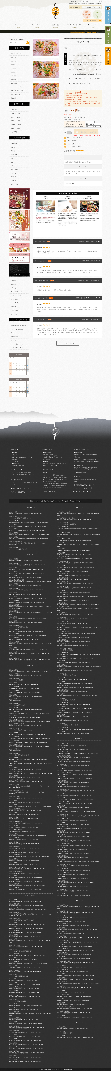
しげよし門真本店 (62, 542)
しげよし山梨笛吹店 (14, 883)
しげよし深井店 (61, 590)
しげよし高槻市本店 (62, 526)
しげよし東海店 (13, 957)
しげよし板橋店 (13, 699)
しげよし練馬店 (13, 682)
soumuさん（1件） (40, 241)
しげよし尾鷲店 (13, 974)
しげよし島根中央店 (62, 826)
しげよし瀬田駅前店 (62, 702)
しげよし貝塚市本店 (62, 594)
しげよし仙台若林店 (14, 604)
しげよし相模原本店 (14, 749)
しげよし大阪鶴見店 (62, 582)
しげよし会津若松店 (14, 658)
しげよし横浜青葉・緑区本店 (16, 724)
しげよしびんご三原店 (63, 801)
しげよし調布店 (13, 715)
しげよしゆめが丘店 (14, 970)
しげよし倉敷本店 (62, 764)
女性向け (94, 32)
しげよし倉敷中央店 (62, 743)
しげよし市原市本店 (14, 838)
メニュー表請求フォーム (20, 492)
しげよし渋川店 (13, 850)
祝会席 (13, 72)
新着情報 (13, 306)
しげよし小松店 (13, 1042)
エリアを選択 (91, 7)
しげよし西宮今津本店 (63, 644)
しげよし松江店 (61, 830)
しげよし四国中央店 (62, 880)
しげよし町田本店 (13, 703)
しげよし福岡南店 (62, 944)
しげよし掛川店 (13, 1007)
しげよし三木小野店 (62, 656)
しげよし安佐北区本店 (63, 789)
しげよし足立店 (13, 694)
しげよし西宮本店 (62, 673)
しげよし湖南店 (61, 694)
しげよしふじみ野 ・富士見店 (16, 780)
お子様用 (13, 76)
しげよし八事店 (13, 922)
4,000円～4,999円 (16, 124)
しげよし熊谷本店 (13, 804)
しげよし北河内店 (62, 565)
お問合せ (13, 288)
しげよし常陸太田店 (14, 879)
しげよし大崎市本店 (14, 600)
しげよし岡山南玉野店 (63, 760)
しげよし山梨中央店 (14, 888)
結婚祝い (13, 147)
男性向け (13, 177)
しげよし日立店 (13, 875)
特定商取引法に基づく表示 (18, 325)
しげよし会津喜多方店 (15, 637)
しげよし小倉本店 (62, 927)
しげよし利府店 (13, 596)
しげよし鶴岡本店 (13, 584)
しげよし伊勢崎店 (13, 858)
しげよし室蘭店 (13, 528)
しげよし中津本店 (62, 965)
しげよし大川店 (61, 915)
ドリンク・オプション (17, 90)
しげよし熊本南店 (62, 982)
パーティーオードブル (17, 87)
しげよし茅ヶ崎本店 (14, 728)
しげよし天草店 (61, 986)
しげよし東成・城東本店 (63, 532)
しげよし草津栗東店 (62, 706)
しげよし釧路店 (13, 512)
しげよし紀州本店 (62, 719)
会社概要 (13, 284)
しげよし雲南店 (61, 822)
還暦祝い (13, 151)
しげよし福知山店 (62, 617)
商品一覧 (89, 32)
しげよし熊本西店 (62, 973)
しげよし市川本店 (13, 817)
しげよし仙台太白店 (14, 625)
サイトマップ (14, 302)
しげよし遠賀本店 (62, 932)
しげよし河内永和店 (62, 573)
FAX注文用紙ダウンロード (18, 347)
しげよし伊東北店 (13, 995)
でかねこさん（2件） (41, 319)
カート (13, 333)
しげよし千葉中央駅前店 (15, 821)
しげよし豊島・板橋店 (15, 686)
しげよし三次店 (61, 797)
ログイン (13, 340)
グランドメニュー (16, 53)
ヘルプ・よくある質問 (17, 329)
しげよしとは (14, 314)
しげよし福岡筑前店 (62, 905)
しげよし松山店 (61, 893)
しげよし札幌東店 (13, 537)
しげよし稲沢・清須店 (15, 945)
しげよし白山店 (13, 1047)
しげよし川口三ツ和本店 (15, 771)
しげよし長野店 (13, 1022)
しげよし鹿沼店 (13, 863)
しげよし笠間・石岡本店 (15, 871)
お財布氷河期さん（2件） (42, 280)
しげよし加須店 (13, 813)
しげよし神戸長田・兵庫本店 (64, 648)
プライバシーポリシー (17, 295)
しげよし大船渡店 (13, 563)
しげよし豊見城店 (62, 1027)
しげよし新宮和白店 (62, 923)
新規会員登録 (14, 336)
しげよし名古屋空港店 (15, 918)
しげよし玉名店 (61, 990)
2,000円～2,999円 (16, 117)
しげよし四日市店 (13, 982)
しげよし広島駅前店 (62, 785)
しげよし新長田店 (62, 664)
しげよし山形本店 (13, 575)
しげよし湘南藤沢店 (14, 736)
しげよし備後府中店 (62, 780)
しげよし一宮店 (13, 949)
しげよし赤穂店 (61, 677)
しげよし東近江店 (62, 710)
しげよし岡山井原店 (62, 751)
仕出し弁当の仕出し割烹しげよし (78, 32)
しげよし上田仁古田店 (15, 1017)
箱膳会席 (13, 61)
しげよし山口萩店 (62, 847)
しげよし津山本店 (62, 747)
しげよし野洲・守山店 (63, 689)
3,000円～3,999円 (16, 121)
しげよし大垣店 (13, 966)
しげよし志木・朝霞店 (15, 796)
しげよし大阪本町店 (62, 586)
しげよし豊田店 (13, 939)
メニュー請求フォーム (17, 344)
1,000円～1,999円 (16, 113)
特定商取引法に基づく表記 (82, 485)
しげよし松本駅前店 (14, 1011)
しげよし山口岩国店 (62, 851)
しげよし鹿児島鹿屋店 (63, 1011)
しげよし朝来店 (61, 660)
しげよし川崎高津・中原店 (16, 744)
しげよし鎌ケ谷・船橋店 (15, 829)
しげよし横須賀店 (13, 753)
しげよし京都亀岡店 (62, 635)
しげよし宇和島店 (62, 885)
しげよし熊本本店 (62, 977)
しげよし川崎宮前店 (14, 740)
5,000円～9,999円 (16, 128)
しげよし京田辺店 (62, 613)
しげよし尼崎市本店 (62, 652)
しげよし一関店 (13, 567)
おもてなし (14, 173)
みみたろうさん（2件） (41, 298)
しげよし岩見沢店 (13, 533)
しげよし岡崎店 (13, 926)
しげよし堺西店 (61, 569)
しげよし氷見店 (13, 1055)
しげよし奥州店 (13, 571)
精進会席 (13, 79)
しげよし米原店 (61, 714)
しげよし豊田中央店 (14, 930)
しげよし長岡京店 (62, 625)
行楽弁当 (13, 68)
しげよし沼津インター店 (15, 986)
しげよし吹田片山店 (62, 561)
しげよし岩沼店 (13, 621)
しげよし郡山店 (13, 652)
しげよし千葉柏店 (13, 833)
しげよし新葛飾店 (13, 669)
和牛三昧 (13, 57)
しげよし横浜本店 (13, 757)
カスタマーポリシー (16, 291)
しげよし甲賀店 (61, 698)
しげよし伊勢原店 (13, 767)
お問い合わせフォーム (19, 488)
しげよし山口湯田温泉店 (63, 843)
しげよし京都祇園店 (62, 639)
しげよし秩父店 (13, 800)
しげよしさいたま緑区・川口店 (17, 808)
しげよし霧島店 (61, 1015)
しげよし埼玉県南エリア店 (16, 790)
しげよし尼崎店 (61, 681)
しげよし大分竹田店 (62, 969)
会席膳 (13, 64)
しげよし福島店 (13, 648)
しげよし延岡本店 (62, 998)
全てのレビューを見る (67, 343)
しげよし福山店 (61, 805)
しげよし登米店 (13, 617)
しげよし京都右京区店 (63, 607)
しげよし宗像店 (61, 957)
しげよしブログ (15, 310)
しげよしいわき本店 (14, 642)
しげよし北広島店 (62, 793)
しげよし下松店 (61, 835)
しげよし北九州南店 (62, 948)
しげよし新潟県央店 (14, 1030)
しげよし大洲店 (61, 876)
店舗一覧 (13, 280)
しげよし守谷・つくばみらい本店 (17, 867)
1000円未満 (14, 109)
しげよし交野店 (61, 598)
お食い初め (14, 143)
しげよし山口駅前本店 (63, 839)
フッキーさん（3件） (41, 261)
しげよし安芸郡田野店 (63, 872)
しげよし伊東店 (13, 999)
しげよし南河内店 (62, 548)
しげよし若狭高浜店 (14, 1051)
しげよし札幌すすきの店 (15, 541)
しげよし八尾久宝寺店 (63, 557)
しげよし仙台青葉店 (14, 629)
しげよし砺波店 (13, 1059)
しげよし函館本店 (13, 547)
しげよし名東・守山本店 (15, 908)
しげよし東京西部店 (14, 678)
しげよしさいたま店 (14, 784)
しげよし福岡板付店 (62, 911)
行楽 (12, 165)
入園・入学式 (14, 169)
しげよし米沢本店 (13, 588)
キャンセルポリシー (16, 299)
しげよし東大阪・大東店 (63, 538)
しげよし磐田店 (13, 1003)
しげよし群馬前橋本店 (15, 846)
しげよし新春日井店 (14, 912)
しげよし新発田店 (13, 1038)
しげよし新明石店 (62, 669)
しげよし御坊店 (61, 723)
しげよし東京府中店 (14, 711)
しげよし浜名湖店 (13, 991)
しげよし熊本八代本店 (63, 994)
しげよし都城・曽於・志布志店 (65, 1007)
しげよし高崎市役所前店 (15, 854)
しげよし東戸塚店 (13, 761)
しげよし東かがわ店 (62, 868)
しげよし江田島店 (62, 776)
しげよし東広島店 (62, 810)
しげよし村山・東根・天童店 (16, 579)
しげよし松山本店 (62, 889)
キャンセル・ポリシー (81, 491)
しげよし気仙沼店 (13, 610)
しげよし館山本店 (13, 825)
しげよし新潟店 (13, 1034)
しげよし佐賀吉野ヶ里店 (63, 961)
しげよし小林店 (61, 1002)
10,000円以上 (15, 132)
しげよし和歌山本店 (62, 727)
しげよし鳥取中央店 (62, 818)
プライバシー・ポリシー (82, 488)
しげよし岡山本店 (62, 768)
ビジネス (13, 162)
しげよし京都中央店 (62, 621)
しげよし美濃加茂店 (14, 961)
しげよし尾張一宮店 (14, 903)
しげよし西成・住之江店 (63, 512)
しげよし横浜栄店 (13, 732)
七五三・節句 (14, 184)
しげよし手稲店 (13, 516)
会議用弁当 (14, 83)
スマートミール (15, 94)
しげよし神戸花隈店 (62, 685)
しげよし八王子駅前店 (15, 674)
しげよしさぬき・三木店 (63, 864)
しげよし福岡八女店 (62, 952)
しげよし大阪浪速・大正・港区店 (66, 518)
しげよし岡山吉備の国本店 (64, 755)
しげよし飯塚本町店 (62, 919)
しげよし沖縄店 (61, 1031)
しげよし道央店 (13, 524)
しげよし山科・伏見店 (63, 631)
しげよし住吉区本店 (62, 522)
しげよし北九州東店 (62, 940)
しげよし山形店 (13, 592)
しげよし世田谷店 (13, 707)
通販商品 (13, 98)
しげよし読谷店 (61, 1035)
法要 (12, 158)
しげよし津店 (12, 978)
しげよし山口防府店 (62, 855)
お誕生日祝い (14, 154)
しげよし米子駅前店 (62, 814)
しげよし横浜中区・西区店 (16, 719)
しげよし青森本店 (13, 559)
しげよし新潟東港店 (14, 1026)
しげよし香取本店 (13, 842)
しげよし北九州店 (62, 936)
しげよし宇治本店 (62, 602)
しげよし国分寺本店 (14, 690)
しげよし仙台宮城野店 (15, 633)
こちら (72, 118)
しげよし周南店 (61, 860)
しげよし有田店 (61, 731)
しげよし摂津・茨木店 (63, 577)
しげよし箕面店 (61, 552)
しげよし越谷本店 (13, 776)
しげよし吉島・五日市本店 (64, 772)
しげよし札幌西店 (13, 520)
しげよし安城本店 (13, 935)
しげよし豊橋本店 (13, 899)
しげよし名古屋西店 (14, 953)
